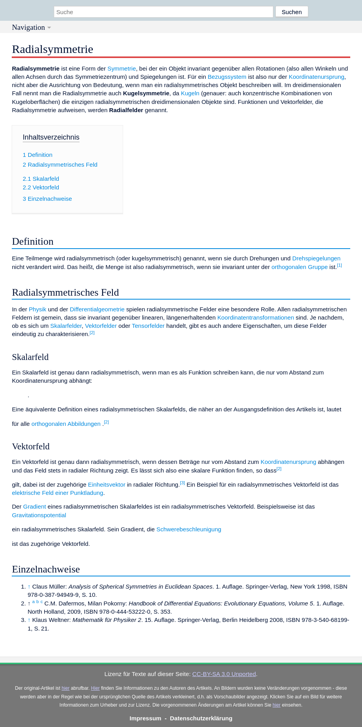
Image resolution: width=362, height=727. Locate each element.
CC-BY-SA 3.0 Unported (224, 674)
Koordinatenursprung (316, 76)
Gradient (34, 506)
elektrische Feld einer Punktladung (57, 492)
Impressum (145, 718)
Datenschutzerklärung (201, 718)
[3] (182, 482)
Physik (37, 309)
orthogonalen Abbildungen (66, 423)
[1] (339, 265)
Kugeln (190, 93)
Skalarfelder (65, 325)
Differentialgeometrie (97, 309)
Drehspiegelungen (316, 258)
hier (65, 688)
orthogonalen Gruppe (300, 267)
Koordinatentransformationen (255, 317)
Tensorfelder (148, 325)
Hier (95, 688)
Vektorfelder (101, 325)
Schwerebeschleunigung (188, 529)
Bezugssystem (227, 76)
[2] (92, 332)
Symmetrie (121, 68)
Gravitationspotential (39, 515)
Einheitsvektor (106, 484)
